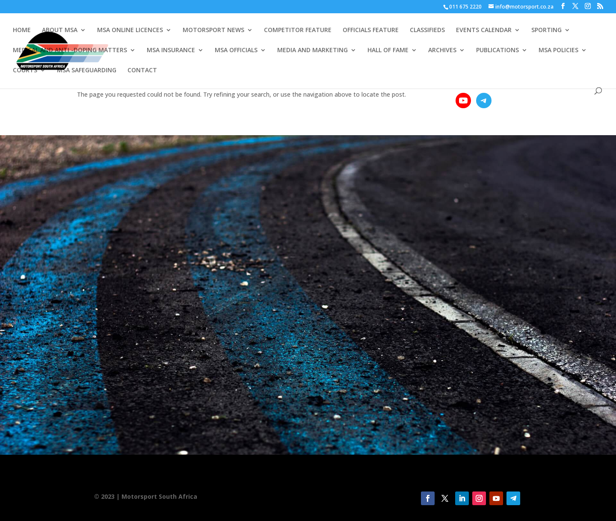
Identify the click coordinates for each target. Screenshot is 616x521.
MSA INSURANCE (171, 50)
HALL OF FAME (388, 50)
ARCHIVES (442, 50)
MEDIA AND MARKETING (312, 50)
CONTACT (142, 70)
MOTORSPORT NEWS (213, 30)
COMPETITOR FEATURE (298, 30)
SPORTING (546, 30)
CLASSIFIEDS (427, 30)
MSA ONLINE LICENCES (130, 30)
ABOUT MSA (59, 30)
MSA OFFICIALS (236, 50)
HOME (22, 30)
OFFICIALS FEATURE (371, 30)
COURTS (25, 70)
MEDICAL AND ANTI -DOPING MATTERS (70, 50)
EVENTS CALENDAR (484, 30)
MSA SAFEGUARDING (86, 70)
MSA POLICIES (558, 50)
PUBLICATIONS (497, 50)
